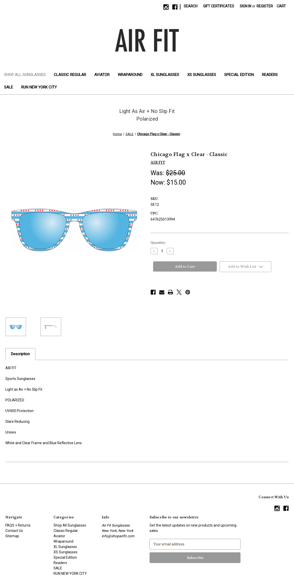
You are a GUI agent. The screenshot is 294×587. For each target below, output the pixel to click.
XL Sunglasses (165, 74)
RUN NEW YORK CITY (39, 87)
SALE (8, 87)
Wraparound (130, 74)
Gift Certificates (218, 6)
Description (20, 354)
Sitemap (12, 536)
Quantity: (158, 242)
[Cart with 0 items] (281, 6)
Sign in (245, 6)
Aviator (102, 74)
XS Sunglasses (201, 74)
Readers (270, 74)
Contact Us (14, 531)
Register (265, 6)
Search (190, 6)
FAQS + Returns (18, 525)
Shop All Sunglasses (25, 74)
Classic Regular (70, 74)
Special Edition (239, 74)
